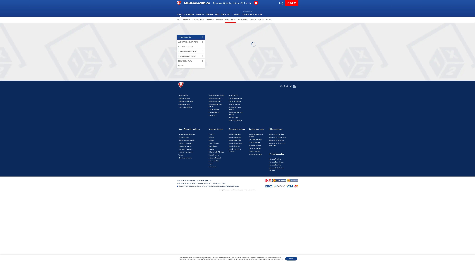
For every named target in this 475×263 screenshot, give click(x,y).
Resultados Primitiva (255, 154)
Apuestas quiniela (184, 104)
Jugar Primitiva (214, 143)
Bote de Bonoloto (234, 146)
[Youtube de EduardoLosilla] (287, 86)
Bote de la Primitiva (235, 140)
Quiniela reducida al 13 (216, 98)
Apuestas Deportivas (235, 120)
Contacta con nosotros (185, 152)
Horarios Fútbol (234, 117)
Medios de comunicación (186, 140)
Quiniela (211, 137)
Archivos (210, 19)
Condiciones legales (184, 146)
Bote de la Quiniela (235, 134)
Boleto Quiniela (183, 95)
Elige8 (211, 164)
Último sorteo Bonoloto (276, 140)
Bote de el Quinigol (235, 137)
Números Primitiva (275, 159)
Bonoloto (211, 149)
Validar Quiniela (214, 109)
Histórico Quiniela (234, 104)
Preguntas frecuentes (185, 149)
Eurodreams (212, 167)
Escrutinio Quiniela (235, 101)
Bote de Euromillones (235, 143)
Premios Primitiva (254, 151)
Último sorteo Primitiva (276, 134)
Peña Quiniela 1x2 (214, 112)
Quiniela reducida (184, 98)
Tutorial (180, 155)
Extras (269, 19)
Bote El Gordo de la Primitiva (235, 150)
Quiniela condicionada (185, 101)
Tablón (261, 19)
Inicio (179, 19)
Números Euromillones (276, 162)
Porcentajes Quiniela (185, 107)
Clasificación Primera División (235, 113)
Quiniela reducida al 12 (216, 101)
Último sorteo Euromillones (277, 137)
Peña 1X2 (219, 19)
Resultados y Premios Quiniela (256, 135)
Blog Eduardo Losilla (185, 158)
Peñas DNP (212, 115)
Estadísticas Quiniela (235, 98)
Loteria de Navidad (215, 158)
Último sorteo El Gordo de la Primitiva (277, 144)
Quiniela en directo (255, 145)
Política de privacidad (185, 143)
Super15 (253, 19)
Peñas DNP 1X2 (230, 19)
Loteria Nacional (214, 155)
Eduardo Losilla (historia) (186, 134)
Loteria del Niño (214, 161)
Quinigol (211, 140)
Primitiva (211, 134)
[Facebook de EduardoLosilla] (285, 86)
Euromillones (213, 146)
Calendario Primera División (235, 108)
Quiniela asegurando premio (215, 105)
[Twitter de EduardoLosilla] (291, 86)
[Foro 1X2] (295, 86)
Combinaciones (198, 19)
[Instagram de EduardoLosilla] (281, 86)
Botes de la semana (237, 129)
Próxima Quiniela (254, 142)
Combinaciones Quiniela (216, 95)
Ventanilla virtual (183, 137)
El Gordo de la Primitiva (216, 152)
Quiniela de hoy (234, 95)
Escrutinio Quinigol (255, 148)
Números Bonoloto (275, 165)
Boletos (186, 19)
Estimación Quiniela (255, 139)
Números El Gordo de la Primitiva (276, 169)
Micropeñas (243, 19)
